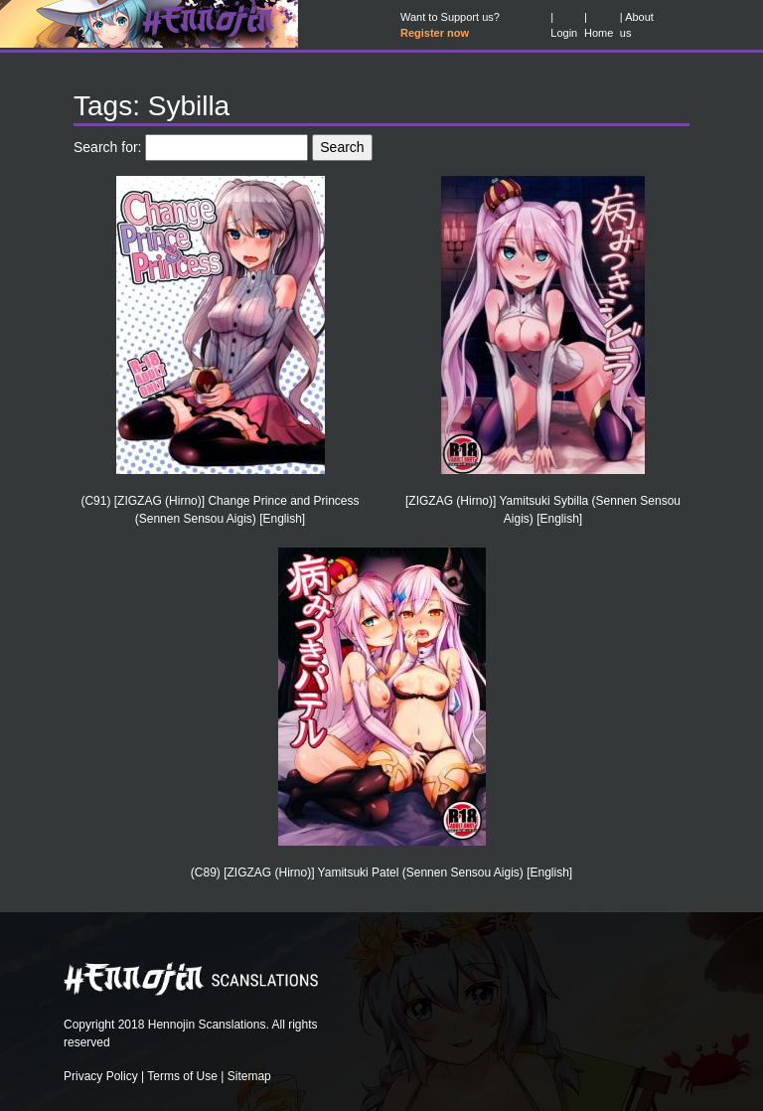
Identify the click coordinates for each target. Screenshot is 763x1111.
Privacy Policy (101, 1076)
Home (598, 33)
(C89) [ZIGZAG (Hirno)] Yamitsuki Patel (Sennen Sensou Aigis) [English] (381, 872)
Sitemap (249, 1076)
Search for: (107, 147)
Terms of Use (182, 1076)
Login (563, 33)
